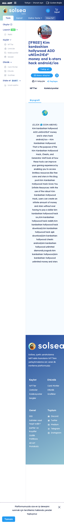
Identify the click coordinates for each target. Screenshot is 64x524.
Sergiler (32, 398)
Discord (53, 416)
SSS (31, 416)
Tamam (8, 519)
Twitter (52, 420)
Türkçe (27, 3)
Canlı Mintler (53, 385)
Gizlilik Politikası (33, 437)
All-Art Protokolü (34, 445)
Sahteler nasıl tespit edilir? (35, 422)
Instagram (54, 432)
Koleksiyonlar (51, 88)
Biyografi (35, 100)
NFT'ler (33, 88)
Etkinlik (51, 390)
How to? (50, 18)
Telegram (54, 428)
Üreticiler (33, 390)
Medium (53, 424)
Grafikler (52, 394)
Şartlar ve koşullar (34, 430)
